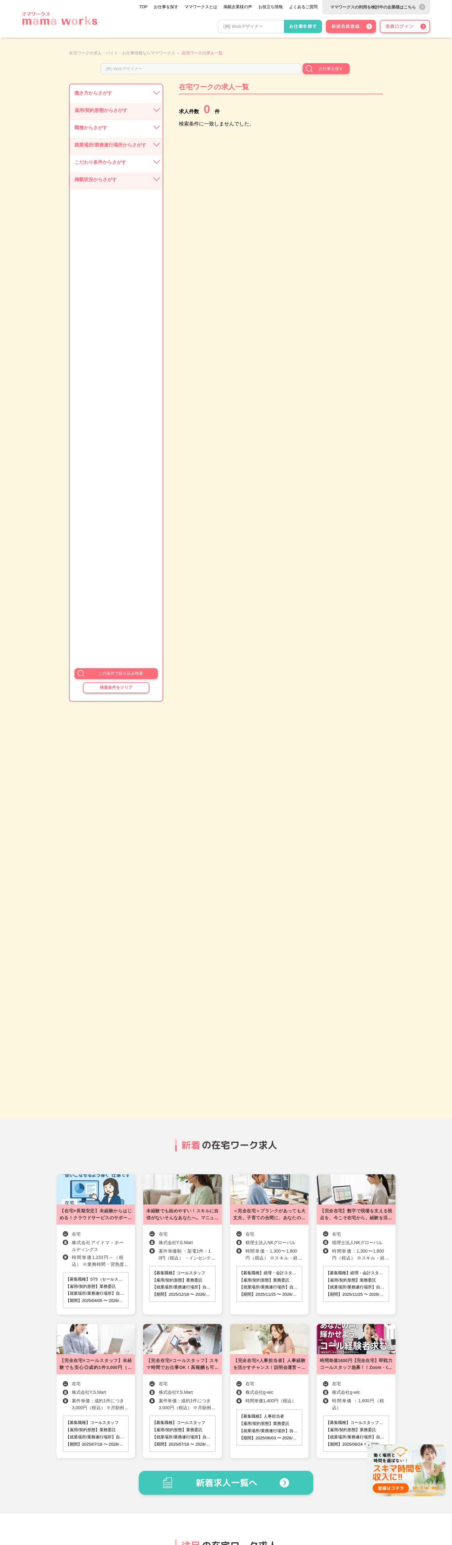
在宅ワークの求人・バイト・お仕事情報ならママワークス (122, 53)
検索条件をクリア (116, 687)
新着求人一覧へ (226, 1482)
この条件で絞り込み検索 (120, 673)
